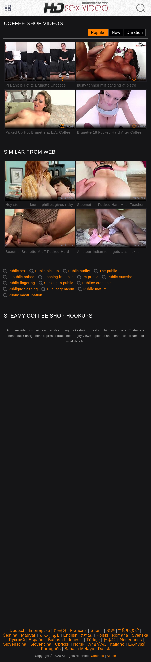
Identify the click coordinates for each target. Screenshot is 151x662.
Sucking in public (58, 283)
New (116, 32)
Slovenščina (14, 644)
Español (36, 640)
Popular (98, 32)
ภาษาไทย (97, 644)
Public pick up (47, 271)
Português (51, 649)
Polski (102, 635)
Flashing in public (59, 277)
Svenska (140, 635)
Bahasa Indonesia (65, 640)
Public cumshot (120, 277)
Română (120, 635)
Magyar (28, 635)
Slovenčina (40, 644)
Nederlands (131, 640)
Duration (135, 32)
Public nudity (79, 271)
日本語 (110, 640)
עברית (87, 635)
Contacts (97, 656)
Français (78, 630)
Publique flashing (23, 289)
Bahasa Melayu (79, 649)
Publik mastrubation (25, 295)
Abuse (111, 656)
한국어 (60, 630)
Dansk (104, 649)
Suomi (96, 630)
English (70, 635)
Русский (17, 640)
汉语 (110, 630)
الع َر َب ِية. (49, 635)
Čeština (10, 635)
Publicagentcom (60, 289)
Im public (90, 277)
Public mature (95, 289)
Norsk (78, 644)
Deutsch (17, 630)
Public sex (17, 271)
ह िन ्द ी (128, 630)
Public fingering (21, 283)
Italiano (117, 644)
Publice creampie (97, 283)
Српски (62, 644)
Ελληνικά (136, 644)
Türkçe (93, 640)
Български (39, 630)
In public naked (21, 277)
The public (108, 271)
